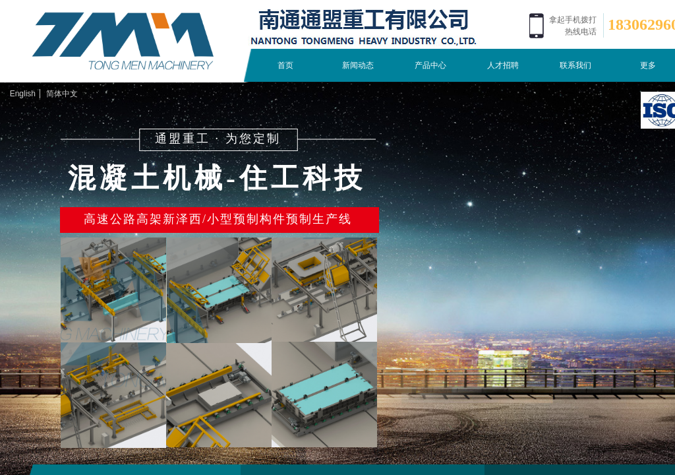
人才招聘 (503, 65)
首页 (285, 65)
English (23, 93)
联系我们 (575, 65)
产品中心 (430, 65)
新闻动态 (358, 65)
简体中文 (62, 93)
